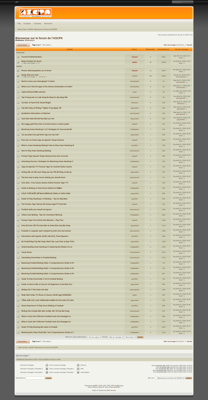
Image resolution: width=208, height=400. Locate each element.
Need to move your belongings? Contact (38, 81)
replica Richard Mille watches (33, 92)
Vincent (135, 57)
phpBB (95, 385)
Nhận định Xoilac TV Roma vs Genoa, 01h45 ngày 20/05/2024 (46, 295)
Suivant (189, 45)
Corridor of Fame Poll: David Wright (36, 103)
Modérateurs (30, 40)
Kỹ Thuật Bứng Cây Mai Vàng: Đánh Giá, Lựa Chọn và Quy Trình (47, 242)
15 (40, 77)
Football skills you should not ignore (36, 210)
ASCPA (30, 29)
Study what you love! (30, 75)
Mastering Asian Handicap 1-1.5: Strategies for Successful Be (46, 129)
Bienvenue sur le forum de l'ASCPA (45, 29)
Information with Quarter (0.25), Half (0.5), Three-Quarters (44, 236)
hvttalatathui (134, 129)
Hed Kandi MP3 (115, 387)
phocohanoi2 (134, 97)
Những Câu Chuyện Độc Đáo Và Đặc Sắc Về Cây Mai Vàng (45, 311)
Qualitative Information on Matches (35, 113)
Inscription (27, 23)
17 (44, 77)
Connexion (37, 23)
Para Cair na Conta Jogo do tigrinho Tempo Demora (42, 140)
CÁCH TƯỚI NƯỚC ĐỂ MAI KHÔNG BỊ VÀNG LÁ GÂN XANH (45, 193)
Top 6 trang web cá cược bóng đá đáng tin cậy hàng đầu (44, 97)
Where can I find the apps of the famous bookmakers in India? (47, 87)
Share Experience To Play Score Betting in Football (42, 306)
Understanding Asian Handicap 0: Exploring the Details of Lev (46, 247)
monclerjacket (181, 77)
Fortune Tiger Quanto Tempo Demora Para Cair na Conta (44, 156)
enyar (135, 92)
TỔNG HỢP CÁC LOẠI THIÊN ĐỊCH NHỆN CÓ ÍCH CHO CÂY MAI (47, 300)
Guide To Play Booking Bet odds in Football (39, 327)
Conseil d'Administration (31, 57)
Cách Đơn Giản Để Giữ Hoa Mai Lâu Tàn (37, 119)
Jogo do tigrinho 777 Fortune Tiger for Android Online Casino (46, 167)
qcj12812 (134, 145)
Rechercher (48, 23)
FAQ (19, 23)
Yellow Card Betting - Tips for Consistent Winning (41, 215)
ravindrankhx (134, 81)
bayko (135, 295)
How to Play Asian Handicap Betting (36, 151)
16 (42, 77)
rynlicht (134, 76)
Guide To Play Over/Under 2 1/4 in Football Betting (42, 279)
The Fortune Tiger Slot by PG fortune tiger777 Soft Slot (43, 204)
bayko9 (134, 124)
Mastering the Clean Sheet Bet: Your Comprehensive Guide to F (47, 332)
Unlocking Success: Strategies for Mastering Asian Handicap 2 (47, 161)
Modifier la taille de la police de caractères (17, 2)
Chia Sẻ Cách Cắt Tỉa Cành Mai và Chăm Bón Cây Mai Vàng (45, 226)
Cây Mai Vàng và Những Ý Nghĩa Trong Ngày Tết (41, 108)
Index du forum (22, 29)
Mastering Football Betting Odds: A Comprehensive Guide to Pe (47, 263)
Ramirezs (134, 103)
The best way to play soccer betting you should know (43, 177)
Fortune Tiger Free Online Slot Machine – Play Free (42, 220)
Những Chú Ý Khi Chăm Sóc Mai (34, 290)
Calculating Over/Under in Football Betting (38, 258)
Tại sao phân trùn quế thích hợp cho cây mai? (40, 135)
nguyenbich (135, 108)
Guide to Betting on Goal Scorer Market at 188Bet (41, 188)
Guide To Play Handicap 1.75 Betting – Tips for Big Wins (44, 199)
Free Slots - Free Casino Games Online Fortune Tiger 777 (44, 183)
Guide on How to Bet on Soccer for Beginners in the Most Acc (46, 284)
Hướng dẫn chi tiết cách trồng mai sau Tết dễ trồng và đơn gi (46, 172)
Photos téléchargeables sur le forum (36, 71)
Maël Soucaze (111, 390)
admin (134, 62)
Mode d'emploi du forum (31, 61)
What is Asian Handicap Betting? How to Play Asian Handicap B (47, 145)
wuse (181, 58)
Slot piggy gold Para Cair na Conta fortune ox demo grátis (45, 124)
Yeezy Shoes (26, 252)
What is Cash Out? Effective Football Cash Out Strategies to (46, 316)
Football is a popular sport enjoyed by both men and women (46, 231)
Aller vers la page (170, 45)
